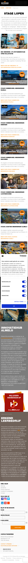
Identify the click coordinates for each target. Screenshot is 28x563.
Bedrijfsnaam (5, 515)
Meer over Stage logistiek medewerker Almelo (9, 237)
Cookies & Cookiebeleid (7, 491)
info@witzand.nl (8, 551)
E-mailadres (4, 520)
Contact (3, 493)
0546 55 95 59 (7, 549)
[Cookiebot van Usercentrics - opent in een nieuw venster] (20, 256)
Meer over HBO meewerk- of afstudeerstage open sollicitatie (11, 66)
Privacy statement (5, 489)
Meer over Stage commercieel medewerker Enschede (10, 170)
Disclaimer (3, 488)
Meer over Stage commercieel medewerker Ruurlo (10, 101)
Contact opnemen (6, 544)
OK (14, 306)
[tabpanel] (14, 401)
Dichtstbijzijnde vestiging (9, 545)
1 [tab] (13, 409)
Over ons (8, 8)
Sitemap (3, 486)
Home (2, 8)
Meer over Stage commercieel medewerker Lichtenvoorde (10, 205)
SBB (19, 430)
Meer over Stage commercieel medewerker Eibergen (10, 135)
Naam (2, 510)
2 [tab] (14, 409)
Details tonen (18, 301)
